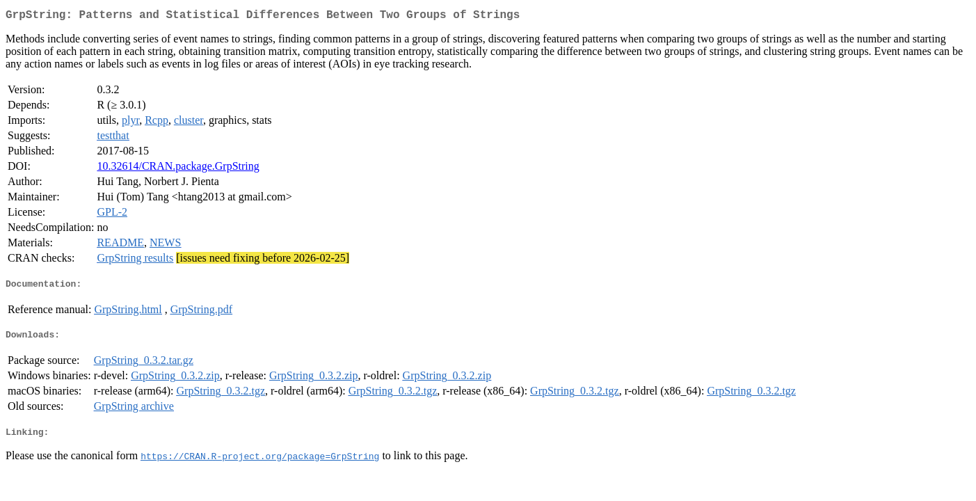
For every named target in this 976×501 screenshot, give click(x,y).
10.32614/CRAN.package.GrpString (178, 169)
